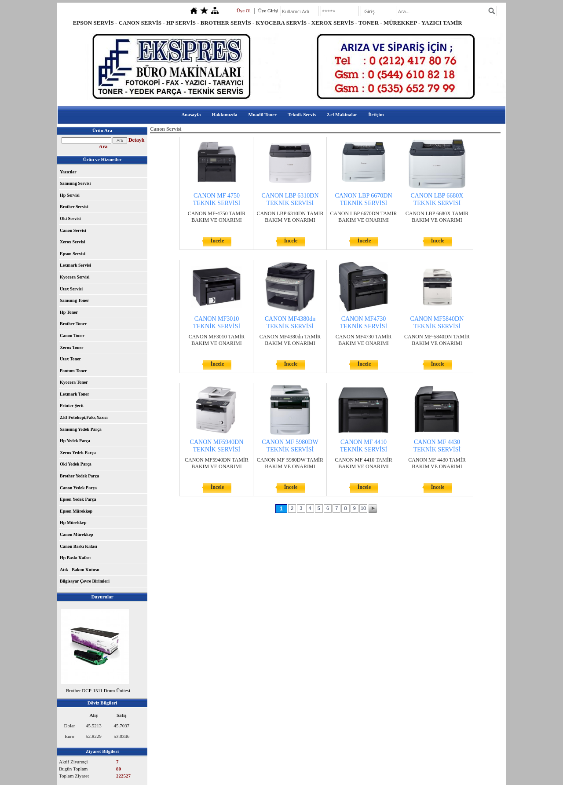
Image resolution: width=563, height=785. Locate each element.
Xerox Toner (71, 347)
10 (363, 508)
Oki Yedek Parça (75, 464)
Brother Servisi (74, 206)
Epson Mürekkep (76, 511)
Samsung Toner (74, 300)
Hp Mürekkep (73, 522)
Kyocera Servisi (74, 277)
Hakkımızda (224, 114)
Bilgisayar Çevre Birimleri (85, 581)
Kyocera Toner (74, 382)
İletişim (376, 114)
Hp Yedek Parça (75, 440)
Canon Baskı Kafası (78, 546)
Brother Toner (73, 323)
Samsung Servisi (75, 183)
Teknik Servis (302, 114)
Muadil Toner (262, 114)
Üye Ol (244, 10)
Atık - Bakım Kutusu (79, 569)
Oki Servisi (70, 218)
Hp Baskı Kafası (75, 557)
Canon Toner (72, 335)
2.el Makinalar (342, 114)
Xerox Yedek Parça (78, 452)
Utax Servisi (71, 288)
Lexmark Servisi (75, 265)
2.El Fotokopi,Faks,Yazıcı (84, 417)
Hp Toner (69, 312)
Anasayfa (191, 114)
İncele (217, 241)
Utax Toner (70, 358)
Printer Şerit (72, 405)
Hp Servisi (70, 195)
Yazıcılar (68, 171)
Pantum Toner (73, 370)
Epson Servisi (72, 253)
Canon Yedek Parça (78, 487)
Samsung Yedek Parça (81, 429)
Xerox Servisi (72, 241)
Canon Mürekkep (76, 534)
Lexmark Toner (74, 394)
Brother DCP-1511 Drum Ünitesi (98, 690)
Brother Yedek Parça (79, 475)
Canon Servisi (73, 230)
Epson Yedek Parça (78, 499)
